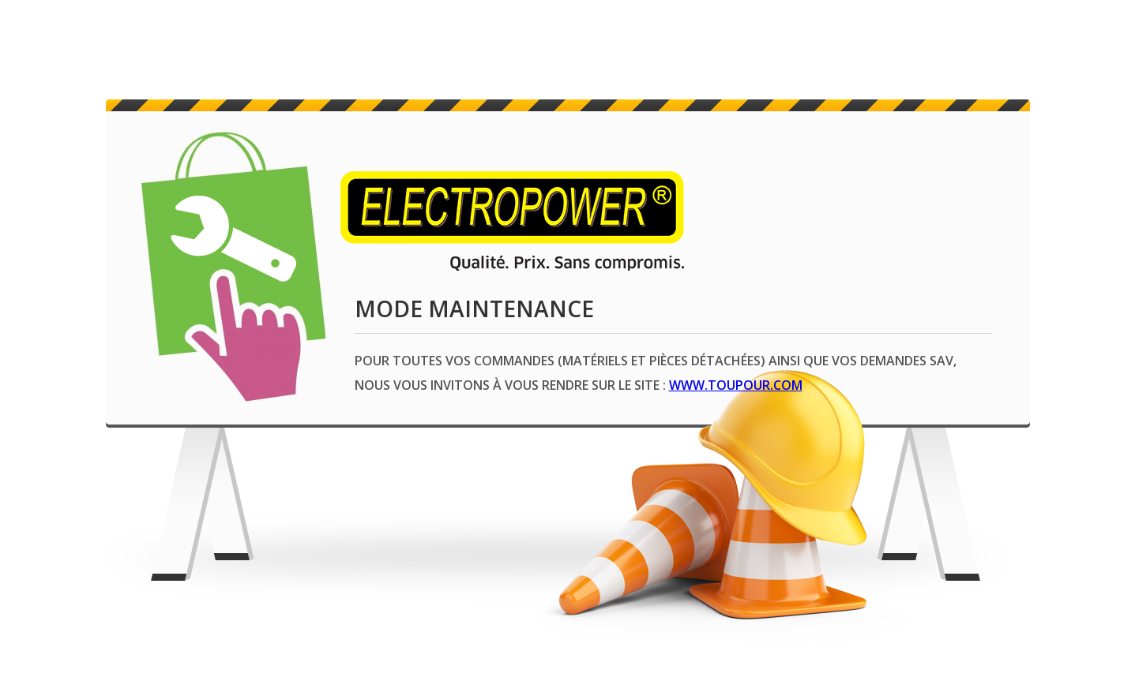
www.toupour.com (735, 385)
